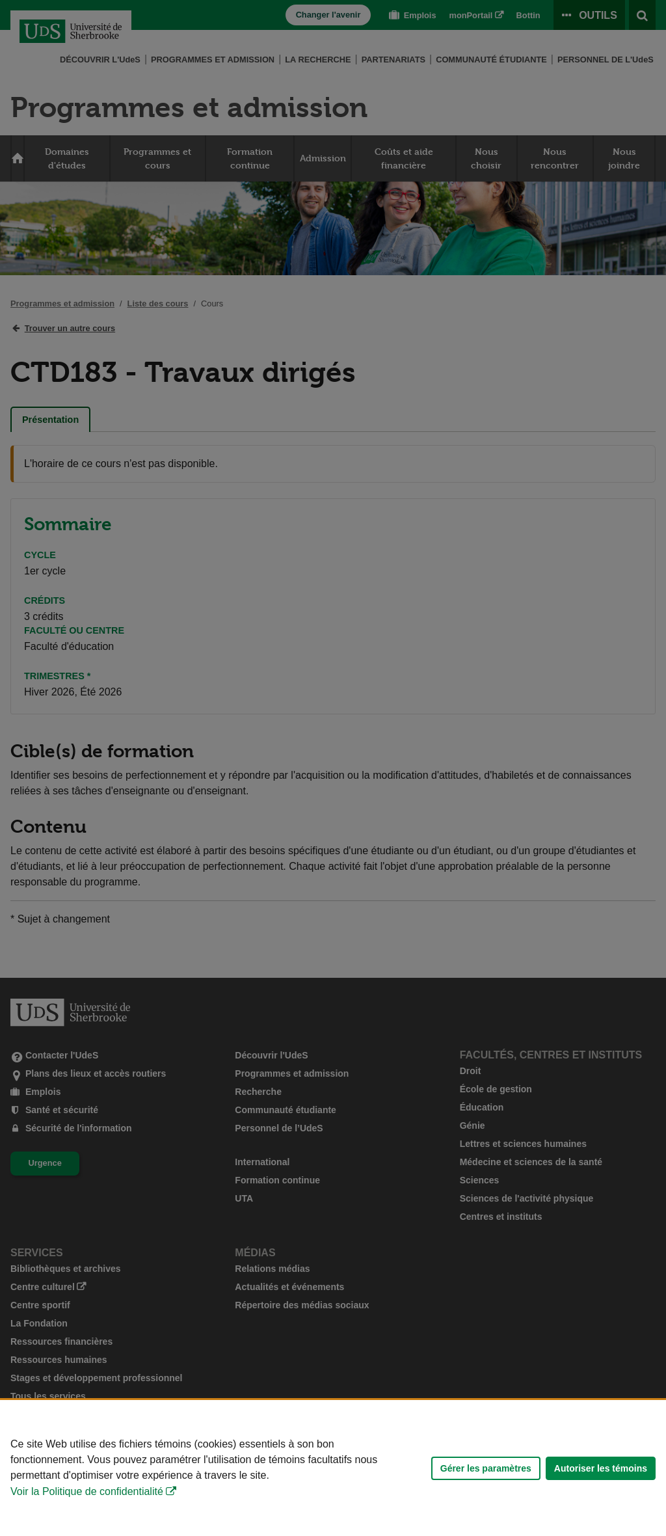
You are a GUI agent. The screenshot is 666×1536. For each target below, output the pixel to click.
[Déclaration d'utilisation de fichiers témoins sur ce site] (333, 1468)
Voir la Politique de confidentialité (86, 1491)
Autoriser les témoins (600, 1468)
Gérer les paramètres (485, 1468)
